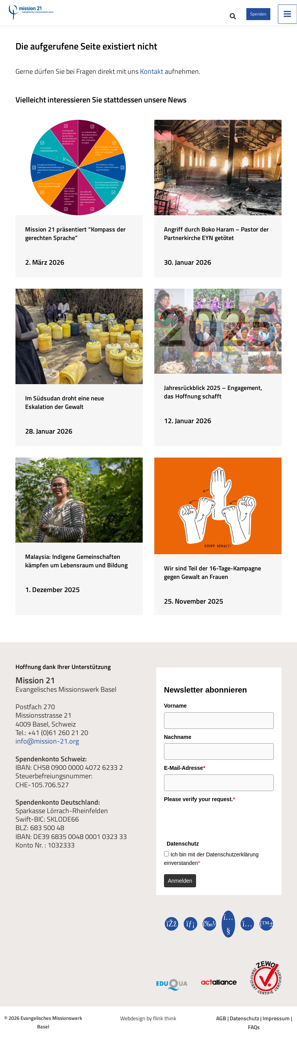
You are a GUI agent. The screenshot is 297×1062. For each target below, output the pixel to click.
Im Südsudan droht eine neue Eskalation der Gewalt (64, 412)
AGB (217, 1027)
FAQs (290, 1027)
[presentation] (223, 830)
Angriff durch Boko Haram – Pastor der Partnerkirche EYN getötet (216, 243)
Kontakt (151, 81)
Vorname (175, 715)
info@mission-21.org (47, 750)
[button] (204, 21)
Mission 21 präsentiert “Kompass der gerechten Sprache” (75, 243)
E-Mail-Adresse (184, 777)
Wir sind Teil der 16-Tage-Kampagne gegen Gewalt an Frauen (212, 582)
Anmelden (180, 890)
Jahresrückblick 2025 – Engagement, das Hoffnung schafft (213, 401)
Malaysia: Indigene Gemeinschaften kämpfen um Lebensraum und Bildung (76, 570)
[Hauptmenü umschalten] (287, 19)
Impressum (268, 1027)
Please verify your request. (199, 808)
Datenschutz (239, 1027)
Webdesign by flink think (148, 1027)
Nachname (177, 746)
